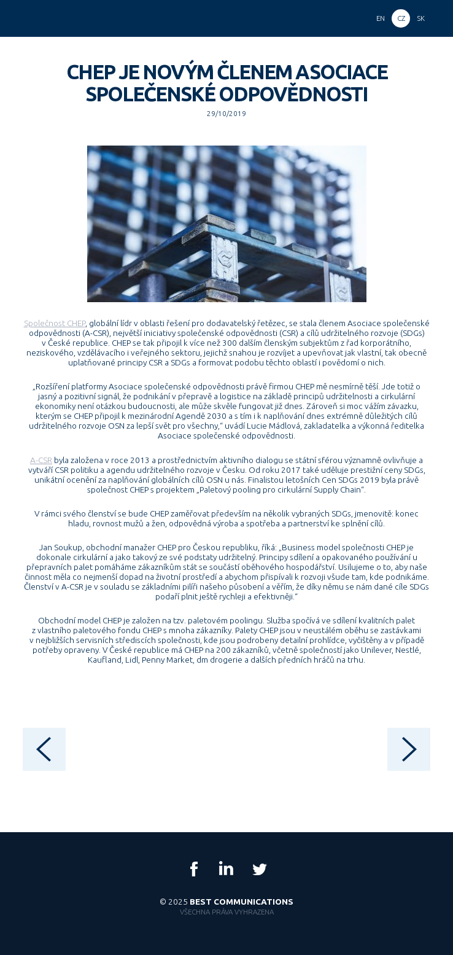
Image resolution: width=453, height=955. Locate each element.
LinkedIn (226, 869)
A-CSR (41, 460)
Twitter (259, 869)
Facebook (194, 869)
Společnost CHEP (54, 323)
